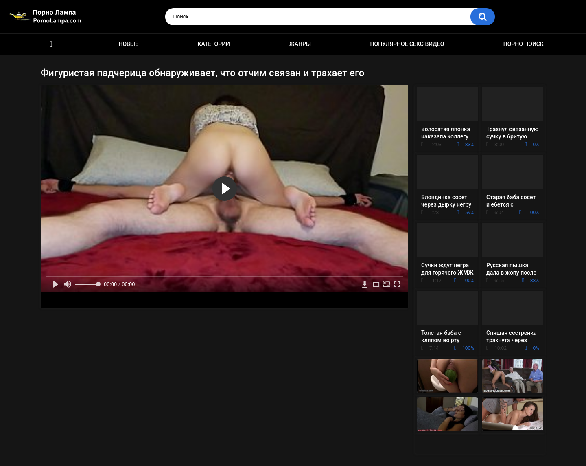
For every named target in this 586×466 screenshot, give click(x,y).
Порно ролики (51, 44)
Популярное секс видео (407, 44)
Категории (213, 44)
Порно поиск (523, 44)
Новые (128, 44)
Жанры (300, 44)
